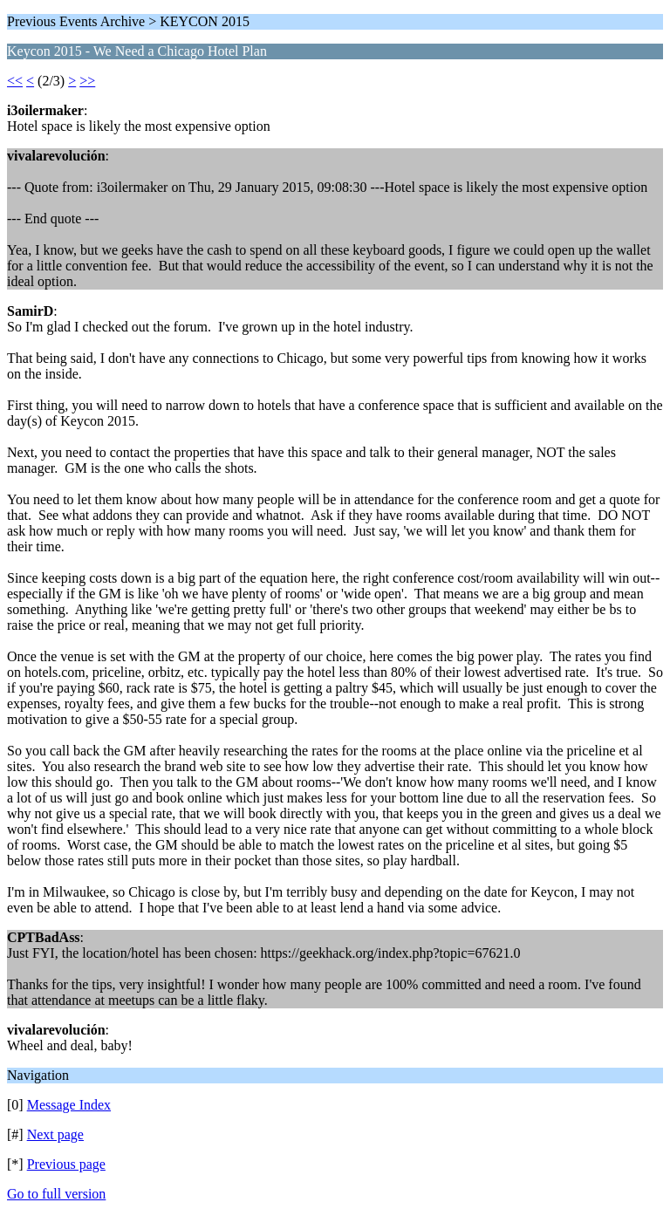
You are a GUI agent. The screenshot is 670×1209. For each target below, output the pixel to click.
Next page (55, 1134)
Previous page (66, 1164)
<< (15, 80)
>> (87, 80)
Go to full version (56, 1193)
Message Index (69, 1104)
